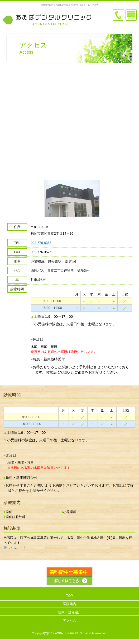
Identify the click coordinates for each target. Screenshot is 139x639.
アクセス (69, 620)
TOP (69, 595)
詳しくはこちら (15, 548)
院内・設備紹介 (69, 612)
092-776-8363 (41, 243)
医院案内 (69, 604)
